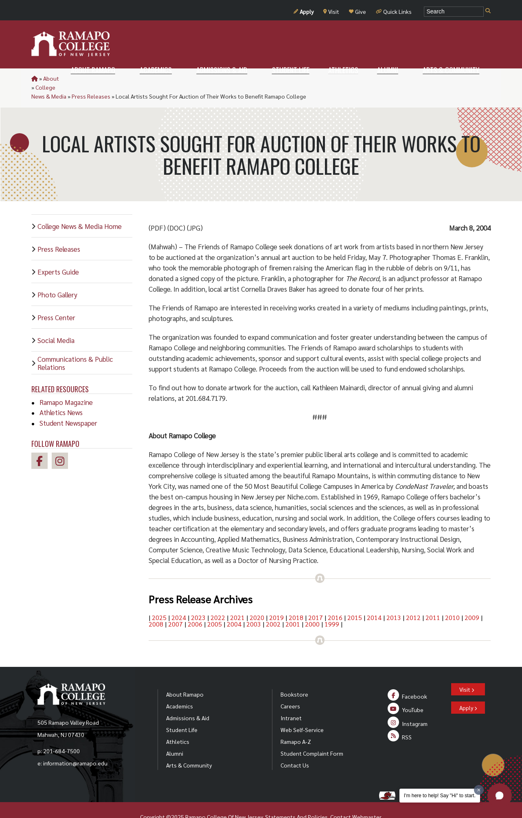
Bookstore (294, 676)
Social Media (56, 322)
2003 (253, 606)
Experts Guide (58, 254)
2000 (312, 606)
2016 (335, 599)
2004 (234, 606)
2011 (432, 599)
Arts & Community (189, 747)
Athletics (177, 723)
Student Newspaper (68, 405)
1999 (332, 606)
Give (357, 11)
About (51, 78)
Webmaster (366, 799)
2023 (198, 599)
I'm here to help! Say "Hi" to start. (440, 795)
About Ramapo (185, 676)
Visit (331, 11)
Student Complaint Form (312, 735)
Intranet (291, 700)
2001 (292, 606)
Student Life (181, 711)
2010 (452, 599)
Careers (290, 688)
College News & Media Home (79, 208)
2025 (159, 599)
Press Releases (145, 78)
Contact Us (295, 747)
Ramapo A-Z (296, 723)
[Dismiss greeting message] (479, 790)
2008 (156, 606)
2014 (374, 599)
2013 (393, 599)
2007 (175, 606)
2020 (257, 599)
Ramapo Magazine (66, 384)
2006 (195, 606)
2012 (413, 599)
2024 (178, 599)
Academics (179, 688)
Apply (304, 11)
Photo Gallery (57, 277)
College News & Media (92, 78)
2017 (315, 599)
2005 (214, 606)
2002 (273, 606)
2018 (296, 599)
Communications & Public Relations (75, 345)
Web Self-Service (302, 711)
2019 (276, 599)
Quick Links (394, 11)
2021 (237, 599)
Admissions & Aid (187, 700)
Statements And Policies (296, 799)
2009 (472, 599)
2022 (218, 599)
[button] (499, 795)
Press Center (56, 299)
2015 (354, 599)
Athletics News (61, 394)
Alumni (174, 735)
